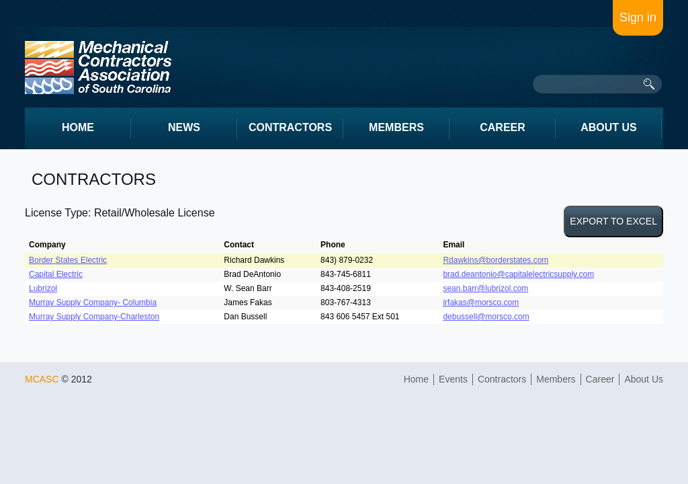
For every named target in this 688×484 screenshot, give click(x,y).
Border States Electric (68, 260)
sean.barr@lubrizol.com (485, 288)
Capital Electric (56, 274)
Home (416, 379)
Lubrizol (43, 288)
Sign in (637, 17)
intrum (98, 67)
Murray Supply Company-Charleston (94, 316)
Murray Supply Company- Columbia (93, 302)
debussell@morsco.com (486, 316)
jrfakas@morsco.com (481, 302)
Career (600, 379)
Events (453, 379)
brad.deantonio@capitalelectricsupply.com (518, 274)
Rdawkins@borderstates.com (495, 260)
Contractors (502, 379)
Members (555, 379)
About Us (643, 379)
